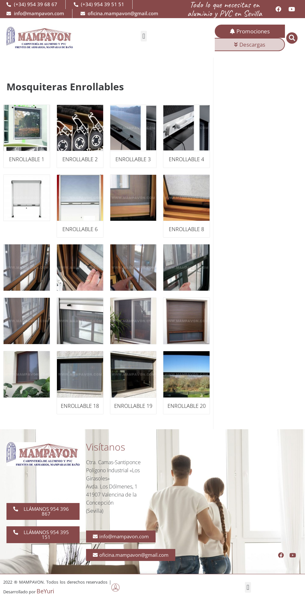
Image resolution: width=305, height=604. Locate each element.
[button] (144, 36)
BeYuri (45, 591)
